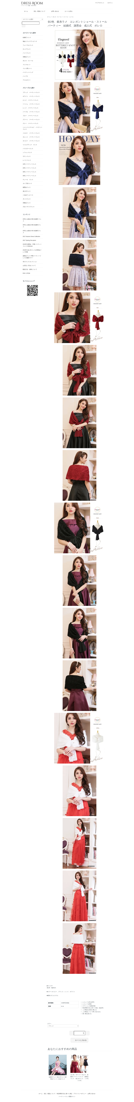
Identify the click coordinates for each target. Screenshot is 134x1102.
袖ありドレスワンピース (30, 41)
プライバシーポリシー (79, 1093)
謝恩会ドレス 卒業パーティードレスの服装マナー (32, 256)
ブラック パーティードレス (31, 92)
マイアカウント (98, 3)
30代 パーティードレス (29, 172)
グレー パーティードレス (30, 123)
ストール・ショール (68, 17)
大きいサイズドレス (28, 206)
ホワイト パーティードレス (31, 96)
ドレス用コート (27, 68)
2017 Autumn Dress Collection (31, 236)
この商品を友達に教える (89, 1010)
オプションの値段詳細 (88, 1006)
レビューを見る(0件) (88, 1002)
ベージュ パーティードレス (31, 104)
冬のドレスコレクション (30, 261)
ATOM (28, 273)
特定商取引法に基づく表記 (64, 1093)
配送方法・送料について (30, 269)
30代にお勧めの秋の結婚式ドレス (32, 226)
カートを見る (67, 11)
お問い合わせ (53, 11)
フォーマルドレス (28, 45)
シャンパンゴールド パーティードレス (32, 128)
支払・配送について (38, 11)
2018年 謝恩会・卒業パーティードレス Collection (32, 245)
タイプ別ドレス (27, 183)
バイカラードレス (28, 148)
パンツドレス (27, 53)
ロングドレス (27, 49)
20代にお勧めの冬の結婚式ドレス (32, 231)
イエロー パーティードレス (31, 133)
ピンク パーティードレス (30, 100)
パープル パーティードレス (31, 112)
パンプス (25, 76)
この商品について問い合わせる (91, 1011)
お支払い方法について (29, 265)
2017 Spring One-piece (29, 240)
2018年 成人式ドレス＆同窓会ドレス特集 (32, 251)
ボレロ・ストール (57, 17)
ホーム (24, 11)
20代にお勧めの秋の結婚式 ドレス (32, 220)
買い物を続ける (86, 1013)
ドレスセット (27, 64)
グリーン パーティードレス (31, 119)
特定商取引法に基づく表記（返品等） (93, 1008)
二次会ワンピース (28, 195)
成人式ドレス (27, 191)
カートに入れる (79, 1040)
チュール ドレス (28, 179)
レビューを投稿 (86, 1004)
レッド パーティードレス (30, 108)
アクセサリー (27, 80)
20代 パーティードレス (29, 168)
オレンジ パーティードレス (31, 137)
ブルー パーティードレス (30, 115)
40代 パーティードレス (29, 175)
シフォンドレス (27, 152)
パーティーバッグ (28, 72)
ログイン (109, 3)
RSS (24, 273)
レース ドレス (27, 160)
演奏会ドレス (27, 57)
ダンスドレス (27, 199)
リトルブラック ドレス (30, 144)
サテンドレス (27, 156)
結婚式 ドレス (27, 37)
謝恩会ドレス (27, 187)
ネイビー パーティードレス (31, 141)
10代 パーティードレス (29, 164)
